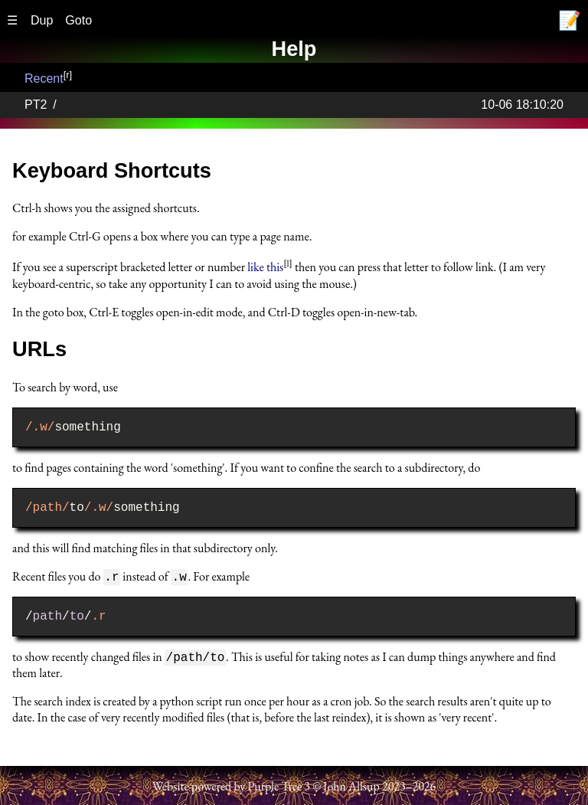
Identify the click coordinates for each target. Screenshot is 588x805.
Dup (42, 20)
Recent (44, 78)
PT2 (35, 104)
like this (265, 268)
